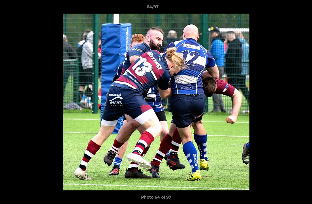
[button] (288, 8)
